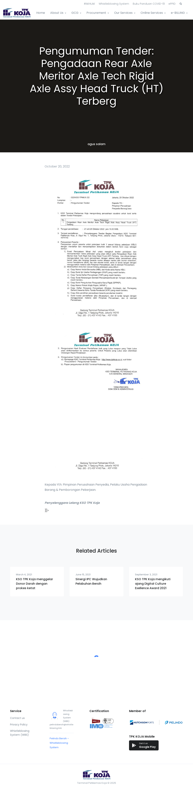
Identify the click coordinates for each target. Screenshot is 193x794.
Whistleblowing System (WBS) (19, 733)
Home (40, 13)
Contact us (17, 718)
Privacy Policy (19, 724)
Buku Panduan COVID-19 (149, 4)
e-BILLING (178, 13)
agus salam (96, 144)
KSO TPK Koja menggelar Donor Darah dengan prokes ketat (34, 583)
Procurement (96, 13)
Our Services (123, 13)
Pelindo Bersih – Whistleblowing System (59, 743)
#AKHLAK (89, 4)
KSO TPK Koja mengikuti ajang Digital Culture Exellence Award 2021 (153, 583)
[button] (180, 4)
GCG (74, 13)
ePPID (172, 4)
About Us (56, 13)
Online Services (152, 13)
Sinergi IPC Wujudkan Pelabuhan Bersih (91, 581)
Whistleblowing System (114, 4)
